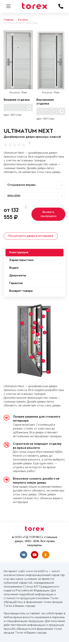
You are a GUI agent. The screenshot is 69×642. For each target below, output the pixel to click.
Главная (8, 20)
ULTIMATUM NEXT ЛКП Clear (21, 23)
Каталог (23, 20)
